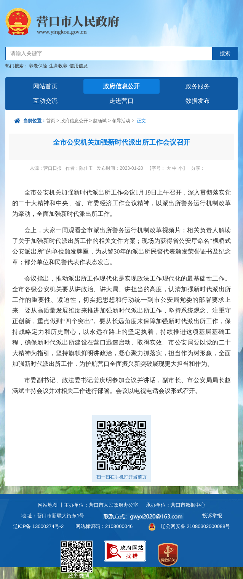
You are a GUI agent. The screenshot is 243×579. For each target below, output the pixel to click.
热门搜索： (16, 66)
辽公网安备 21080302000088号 (195, 526)
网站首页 (45, 86)
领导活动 (121, 120)
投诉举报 (212, 515)
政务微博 (77, 549)
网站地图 (48, 505)
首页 (50, 120)
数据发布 (197, 100)
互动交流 (45, 100)
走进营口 (121, 100)
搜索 (225, 53)
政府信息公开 (121, 86)
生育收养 (58, 66)
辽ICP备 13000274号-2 (38, 526)
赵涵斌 (100, 120)
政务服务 (197, 86)
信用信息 (78, 66)
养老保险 (38, 66)
